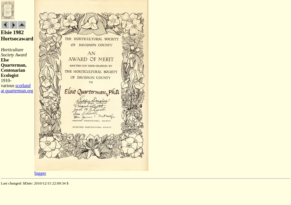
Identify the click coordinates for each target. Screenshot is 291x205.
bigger (40, 173)
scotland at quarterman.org (17, 88)
